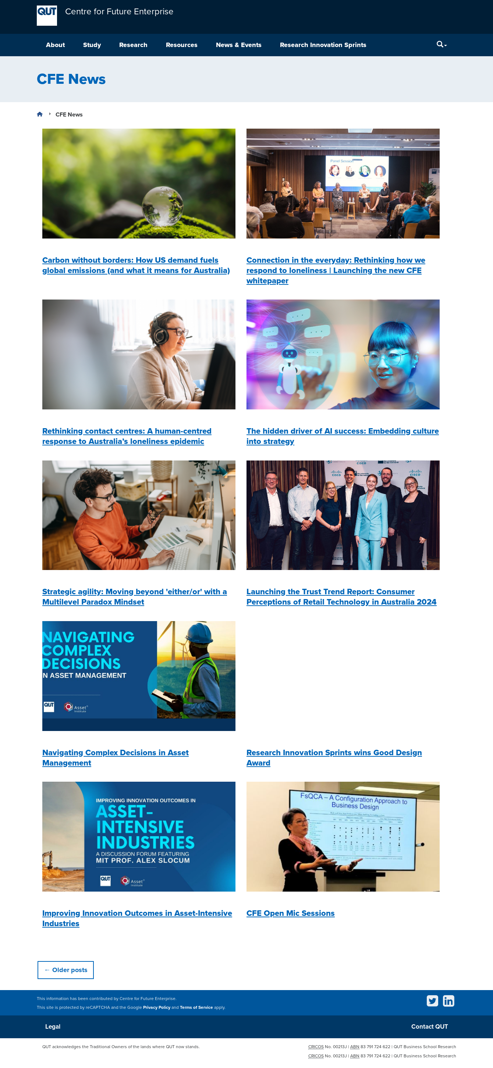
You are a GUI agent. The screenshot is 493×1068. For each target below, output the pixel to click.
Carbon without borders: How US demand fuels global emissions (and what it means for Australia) (136, 265)
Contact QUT (429, 1027)
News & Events (239, 45)
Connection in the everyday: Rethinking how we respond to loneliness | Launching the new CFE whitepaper (335, 270)
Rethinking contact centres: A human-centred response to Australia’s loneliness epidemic (127, 436)
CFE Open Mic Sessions (290, 913)
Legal (52, 1027)
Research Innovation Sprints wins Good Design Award (334, 758)
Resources (182, 45)
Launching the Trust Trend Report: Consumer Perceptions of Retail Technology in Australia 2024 (341, 597)
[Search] (442, 45)
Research (133, 45)
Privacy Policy (156, 1007)
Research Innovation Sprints (323, 45)
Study (92, 45)
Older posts (66, 970)
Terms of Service (196, 1007)
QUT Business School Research (425, 1046)
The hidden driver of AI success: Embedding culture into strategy (342, 436)
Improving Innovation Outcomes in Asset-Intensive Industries (137, 918)
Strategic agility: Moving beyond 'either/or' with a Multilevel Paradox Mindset (134, 597)
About (55, 45)
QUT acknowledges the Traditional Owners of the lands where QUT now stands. (121, 1046)
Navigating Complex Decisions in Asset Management (115, 758)
